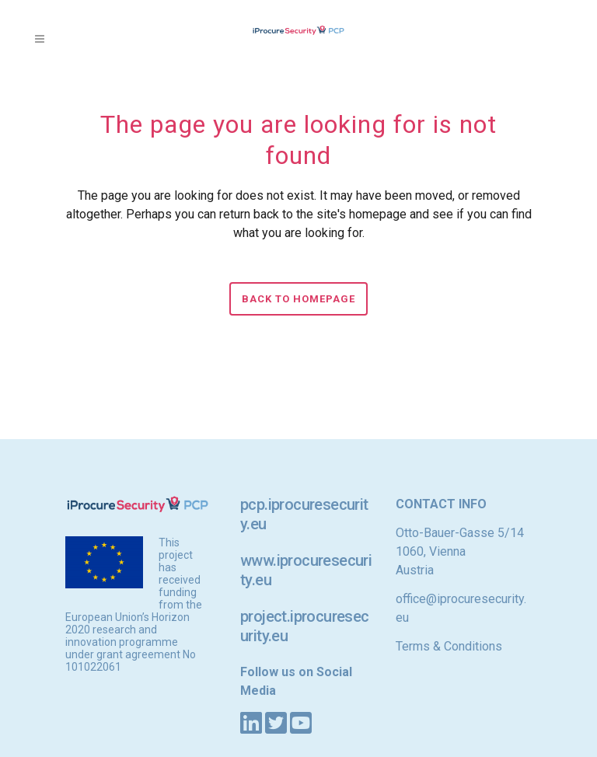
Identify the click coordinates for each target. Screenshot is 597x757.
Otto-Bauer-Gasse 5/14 (460, 532)
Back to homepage (298, 299)
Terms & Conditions (449, 646)
